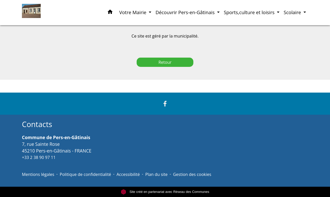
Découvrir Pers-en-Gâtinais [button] (185, 12)
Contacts (37, 124)
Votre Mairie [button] (133, 12)
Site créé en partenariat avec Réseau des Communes (165, 192)
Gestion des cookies (192, 174)
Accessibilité (128, 174)
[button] (110, 13)
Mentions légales (38, 174)
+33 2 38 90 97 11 (39, 157)
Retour (165, 62)
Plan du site (156, 174)
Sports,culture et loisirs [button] (250, 12)
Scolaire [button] (293, 12)
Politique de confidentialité (85, 174)
